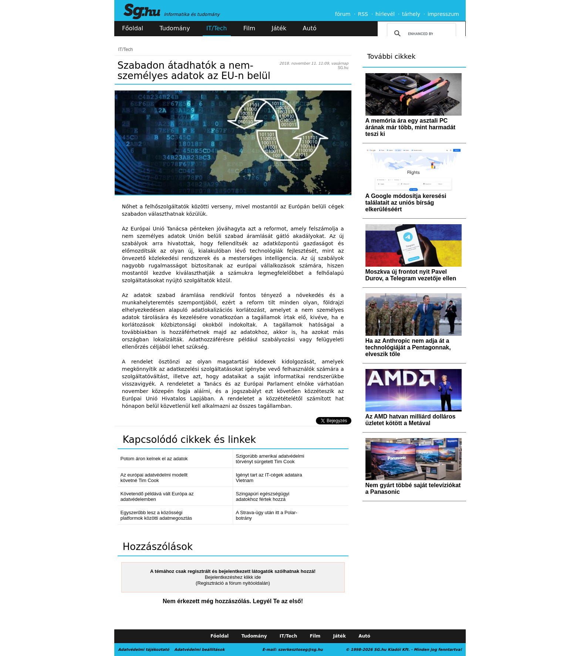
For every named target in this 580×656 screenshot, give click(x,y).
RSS (363, 14)
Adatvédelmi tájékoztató (143, 650)
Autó (309, 28)
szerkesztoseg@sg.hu (300, 650)
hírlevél (385, 14)
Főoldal (132, 28)
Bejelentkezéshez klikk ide (233, 577)
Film (249, 28)
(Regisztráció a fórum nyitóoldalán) (233, 583)
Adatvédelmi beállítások (199, 650)
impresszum (443, 14)
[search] (420, 33)
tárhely (411, 14)
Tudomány (174, 28)
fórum (343, 14)
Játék (279, 28)
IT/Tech (216, 28)
